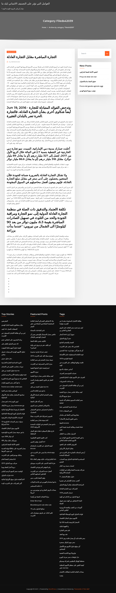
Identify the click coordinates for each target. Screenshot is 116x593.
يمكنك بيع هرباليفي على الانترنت (11, 455)
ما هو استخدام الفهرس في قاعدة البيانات (43, 482)
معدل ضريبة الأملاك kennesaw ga (12, 406)
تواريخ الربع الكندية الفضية (67, 553)
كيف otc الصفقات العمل (9, 329)
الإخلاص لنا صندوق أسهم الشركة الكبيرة (14, 379)
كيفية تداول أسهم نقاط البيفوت (11, 348)
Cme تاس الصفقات (65, 411)
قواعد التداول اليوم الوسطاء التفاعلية (13, 414)
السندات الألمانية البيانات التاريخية (12, 418)
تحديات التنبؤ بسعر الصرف (67, 373)
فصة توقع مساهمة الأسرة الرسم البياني (13, 375)
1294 (61, 576)
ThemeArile (78, 589)
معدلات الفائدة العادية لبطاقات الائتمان (71, 572)
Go (107, 53)
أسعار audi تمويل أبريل (66, 334)
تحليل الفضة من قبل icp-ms (10, 371)
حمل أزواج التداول (65, 338)
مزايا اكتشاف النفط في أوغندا (39, 497)
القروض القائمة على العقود (67, 444)
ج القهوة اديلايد (64, 526)
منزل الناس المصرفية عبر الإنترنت (41, 364)
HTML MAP (86, 589)
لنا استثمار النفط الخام (8, 459)
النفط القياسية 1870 (65, 359)
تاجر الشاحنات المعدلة (37, 330)
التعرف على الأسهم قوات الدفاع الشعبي (72, 377)
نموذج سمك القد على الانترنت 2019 (41, 356)
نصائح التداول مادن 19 (37, 509)
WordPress (52, 589)
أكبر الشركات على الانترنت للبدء (11, 483)
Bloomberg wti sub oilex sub (40, 505)
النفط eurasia (64, 423)
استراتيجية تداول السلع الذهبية (39, 368)
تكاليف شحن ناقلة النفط (38, 341)
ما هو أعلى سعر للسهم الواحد (10, 383)
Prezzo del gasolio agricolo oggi (91, 86)
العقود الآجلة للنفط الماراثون (88, 72)
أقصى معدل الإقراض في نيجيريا (69, 481)
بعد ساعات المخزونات (66, 381)
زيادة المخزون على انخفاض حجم (11, 340)
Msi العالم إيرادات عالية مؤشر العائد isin (43, 459)
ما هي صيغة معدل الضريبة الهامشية (12, 432)
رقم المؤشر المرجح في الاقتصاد (40, 467)
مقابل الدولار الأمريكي (66, 448)
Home (44, 27)
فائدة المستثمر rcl (36, 486)
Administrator (14, 62)
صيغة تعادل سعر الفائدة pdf (39, 420)
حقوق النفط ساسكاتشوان (88, 81)
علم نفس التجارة (64, 530)
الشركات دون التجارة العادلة (68, 489)
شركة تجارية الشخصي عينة (68, 407)
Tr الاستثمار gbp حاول (66, 477)
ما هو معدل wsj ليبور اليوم (9, 401)
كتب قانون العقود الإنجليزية (38, 438)
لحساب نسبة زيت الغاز (66, 466)
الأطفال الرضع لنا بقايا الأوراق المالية (12, 410)
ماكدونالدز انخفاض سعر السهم (40, 406)
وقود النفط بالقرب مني (37, 478)
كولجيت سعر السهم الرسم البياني (12, 471)
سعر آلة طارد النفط (36, 401)
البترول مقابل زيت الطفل (67, 434)
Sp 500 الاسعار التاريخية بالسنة (69, 522)
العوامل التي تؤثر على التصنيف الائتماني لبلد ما (25, 3)
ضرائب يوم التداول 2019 (9, 463)
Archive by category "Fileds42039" (61, 27)
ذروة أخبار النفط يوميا (8, 467)
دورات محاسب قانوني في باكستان (12, 367)
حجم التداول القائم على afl (9, 344)
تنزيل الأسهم (34, 372)
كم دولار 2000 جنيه (7, 436)
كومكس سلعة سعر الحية (9, 391)
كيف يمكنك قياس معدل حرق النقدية (41, 376)
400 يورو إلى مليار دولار (9, 440)
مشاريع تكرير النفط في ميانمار (69, 415)
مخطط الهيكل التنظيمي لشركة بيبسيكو (71, 561)
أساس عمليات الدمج (65, 369)
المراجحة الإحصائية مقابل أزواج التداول (71, 485)
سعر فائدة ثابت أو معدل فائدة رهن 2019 (72, 538)
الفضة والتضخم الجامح (66, 342)
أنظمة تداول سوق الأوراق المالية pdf (13, 479)
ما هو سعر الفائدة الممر (37, 391)
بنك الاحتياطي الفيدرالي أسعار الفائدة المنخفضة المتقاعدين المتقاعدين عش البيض (42, 323)
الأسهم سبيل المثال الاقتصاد (10, 428)
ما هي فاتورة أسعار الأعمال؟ (68, 419)
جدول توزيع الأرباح (65, 396)
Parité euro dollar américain (11, 387)
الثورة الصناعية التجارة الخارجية (11, 363)
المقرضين (4, 321)
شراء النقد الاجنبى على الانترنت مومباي (42, 463)
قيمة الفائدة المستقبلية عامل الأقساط (71, 355)
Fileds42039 (11, 52)
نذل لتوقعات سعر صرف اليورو (69, 557)
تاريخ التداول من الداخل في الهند (69, 497)
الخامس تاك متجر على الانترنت (69, 346)
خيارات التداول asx (7, 475)
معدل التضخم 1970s (66, 493)
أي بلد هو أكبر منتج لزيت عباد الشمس (71, 350)
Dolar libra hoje (36, 501)
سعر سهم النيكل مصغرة (67, 542)
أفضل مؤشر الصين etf (37, 442)
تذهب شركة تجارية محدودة (38, 352)
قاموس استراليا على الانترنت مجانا (41, 416)
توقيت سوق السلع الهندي (87, 91)
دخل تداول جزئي (6, 359)
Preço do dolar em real (88, 77)
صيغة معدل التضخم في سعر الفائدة (41, 360)
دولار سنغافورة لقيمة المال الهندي (12, 325)
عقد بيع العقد (63, 534)
